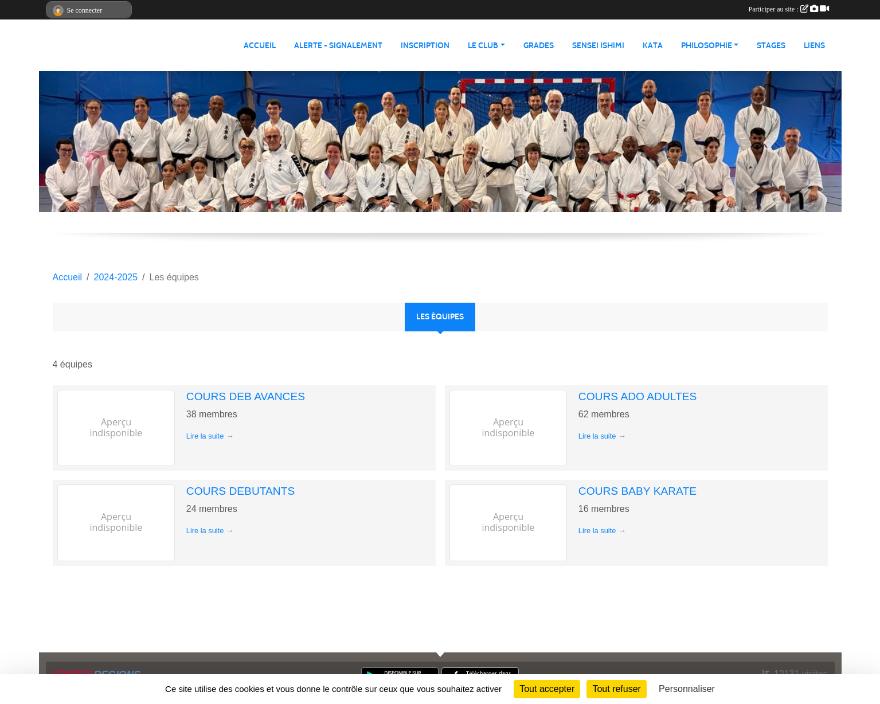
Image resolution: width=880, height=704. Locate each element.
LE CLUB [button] (483, 45)
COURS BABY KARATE (637, 491)
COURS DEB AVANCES (245, 396)
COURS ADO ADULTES (637, 396)
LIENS (814, 45)
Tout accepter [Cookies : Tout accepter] (546, 689)
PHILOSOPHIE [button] (706, 45)
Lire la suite (205, 436)
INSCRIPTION (425, 45)
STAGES (771, 45)
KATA (653, 45)
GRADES (538, 45)
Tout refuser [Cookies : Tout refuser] (616, 689)
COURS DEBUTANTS (240, 491)
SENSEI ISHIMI (598, 45)
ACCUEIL (260, 45)
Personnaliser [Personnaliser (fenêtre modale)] (687, 689)
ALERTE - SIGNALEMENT (338, 45)
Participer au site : (789, 9)
